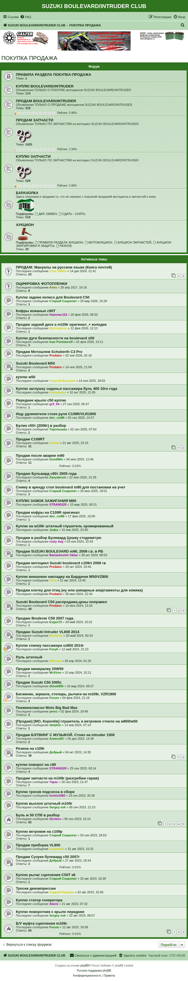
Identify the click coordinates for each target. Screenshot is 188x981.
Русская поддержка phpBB (94, 970)
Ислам (54, 443)
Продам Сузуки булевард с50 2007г (48, 857)
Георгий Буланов (62, 380)
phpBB (84, 965)
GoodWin (56, 459)
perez (53, 711)
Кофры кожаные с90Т (35, 311)
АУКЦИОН (25, 225)
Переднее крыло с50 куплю (41, 400)
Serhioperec (58, 328)
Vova (52, 580)
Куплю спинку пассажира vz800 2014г (50, 645)
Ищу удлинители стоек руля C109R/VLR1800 (56, 414)
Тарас (53, 782)
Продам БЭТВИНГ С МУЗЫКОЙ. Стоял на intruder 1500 (65, 735)
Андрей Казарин (61, 892)
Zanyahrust (57, 477)
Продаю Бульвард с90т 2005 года (46, 473)
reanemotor (57, 392)
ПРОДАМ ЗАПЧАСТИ (34, 120)
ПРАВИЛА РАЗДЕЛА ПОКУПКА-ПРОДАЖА (53, 74)
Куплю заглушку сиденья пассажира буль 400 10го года (66, 389)
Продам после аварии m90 (40, 455)
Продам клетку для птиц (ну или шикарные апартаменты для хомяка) (79, 590)
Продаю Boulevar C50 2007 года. (45, 618)
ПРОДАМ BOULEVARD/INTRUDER (46, 101)
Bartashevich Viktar (63, 555)
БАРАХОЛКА (27, 193)
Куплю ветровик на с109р (39, 831)
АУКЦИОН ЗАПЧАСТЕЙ (132, 242)
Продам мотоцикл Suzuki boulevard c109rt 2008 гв (61, 563)
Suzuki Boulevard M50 (35, 363)
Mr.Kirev (55, 672)
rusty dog (56, 541)
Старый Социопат (63, 301)
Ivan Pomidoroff (61, 341)
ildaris (53, 903)
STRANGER (58, 504)
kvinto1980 (57, 795)
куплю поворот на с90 (36, 764)
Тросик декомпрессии (36, 888)
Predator (55, 355)
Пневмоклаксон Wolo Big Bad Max (46, 708)
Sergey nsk (57, 807)
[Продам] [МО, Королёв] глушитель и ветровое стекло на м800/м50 (77, 721)
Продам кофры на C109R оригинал (48, 512)
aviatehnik (56, 848)
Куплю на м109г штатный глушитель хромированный (64, 526)
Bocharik (55, 635)
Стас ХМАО (57, 271)
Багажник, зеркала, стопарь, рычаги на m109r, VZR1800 (66, 694)
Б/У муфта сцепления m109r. (42, 923)
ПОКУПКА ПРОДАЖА (29, 58)
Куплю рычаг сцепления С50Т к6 (45, 875)
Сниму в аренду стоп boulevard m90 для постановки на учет (70, 487)
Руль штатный (29, 657)
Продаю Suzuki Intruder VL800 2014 (47, 632)
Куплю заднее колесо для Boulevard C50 (52, 297)
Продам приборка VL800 (38, 845)
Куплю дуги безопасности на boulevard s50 (55, 338)
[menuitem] (25, 17)
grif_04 (54, 404)
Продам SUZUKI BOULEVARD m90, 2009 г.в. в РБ (59, 551)
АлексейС (56, 738)
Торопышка (58, 429)
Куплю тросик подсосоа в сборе (45, 792)
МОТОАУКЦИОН (98, 242)
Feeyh (53, 649)
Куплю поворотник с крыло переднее (50, 912)
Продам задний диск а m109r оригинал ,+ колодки (61, 324)
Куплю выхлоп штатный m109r (44, 803)
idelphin (55, 725)
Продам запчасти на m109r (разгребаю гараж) (57, 778)
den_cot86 (56, 417)
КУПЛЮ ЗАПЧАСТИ (33, 156)
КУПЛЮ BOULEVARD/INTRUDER (45, 86)
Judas (53, 529)
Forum (54, 697)
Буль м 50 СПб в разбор (38, 815)
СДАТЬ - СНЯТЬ (72, 213)
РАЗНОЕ (64, 245)
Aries (53, 287)
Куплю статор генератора (39, 900)
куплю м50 (25, 377)
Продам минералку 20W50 (40, 669)
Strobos (55, 819)
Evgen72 (55, 622)
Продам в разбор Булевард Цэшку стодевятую (58, 538)
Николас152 (58, 314)
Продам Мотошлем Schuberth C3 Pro (49, 352)
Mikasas (55, 661)
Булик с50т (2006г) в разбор (41, 425)
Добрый (55, 752)
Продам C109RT (30, 439)
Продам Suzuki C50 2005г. (39, 682)
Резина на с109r (30, 748)
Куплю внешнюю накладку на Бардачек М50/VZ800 (62, 576)
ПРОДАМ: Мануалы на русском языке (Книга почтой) (64, 267)
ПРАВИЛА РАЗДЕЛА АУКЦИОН (59, 242)
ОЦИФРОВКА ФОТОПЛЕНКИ (41, 284)
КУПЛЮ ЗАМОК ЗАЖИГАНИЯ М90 (46, 501)
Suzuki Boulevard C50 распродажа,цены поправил (61, 602)
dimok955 (56, 686)
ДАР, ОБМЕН (46, 213)
